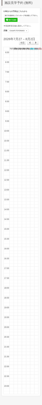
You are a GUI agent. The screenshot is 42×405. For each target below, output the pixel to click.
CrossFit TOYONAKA (18, 31)
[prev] (30, 43)
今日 (22, 43)
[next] (36, 43)
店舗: (5, 30)
